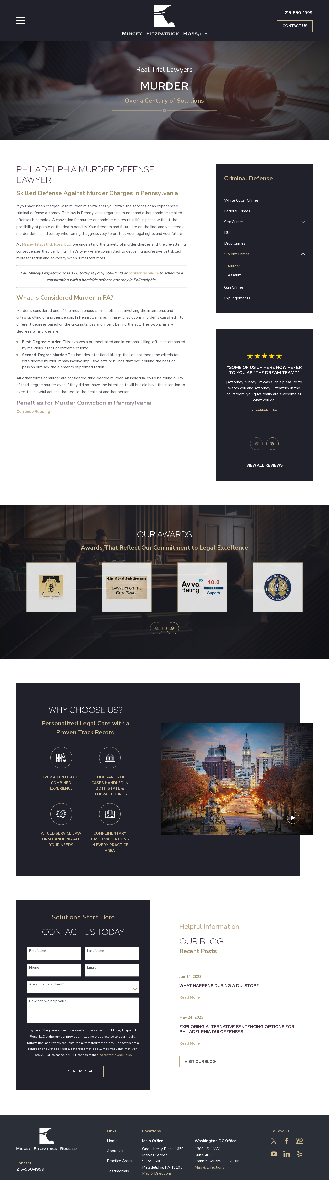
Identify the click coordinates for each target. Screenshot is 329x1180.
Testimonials (118, 1171)
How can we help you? (41, 1001)
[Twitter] (274, 1141)
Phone (28, 968)
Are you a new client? (40, 985)
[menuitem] (264, 200)
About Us (115, 1151)
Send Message (77, 1071)
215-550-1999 (299, 12)
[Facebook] (286, 1141)
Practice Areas (119, 1161)
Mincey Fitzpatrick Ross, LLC (46, 244)
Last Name (89, 951)
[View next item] (272, 443)
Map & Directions (157, 1173)
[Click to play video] (293, 824)
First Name (31, 951)
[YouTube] (274, 1154)
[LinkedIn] (286, 1154)
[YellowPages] (299, 1141)
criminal (101, 310)
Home (112, 1140)
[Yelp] (299, 1154)
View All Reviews (264, 465)
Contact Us (294, 25)
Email (85, 968)
